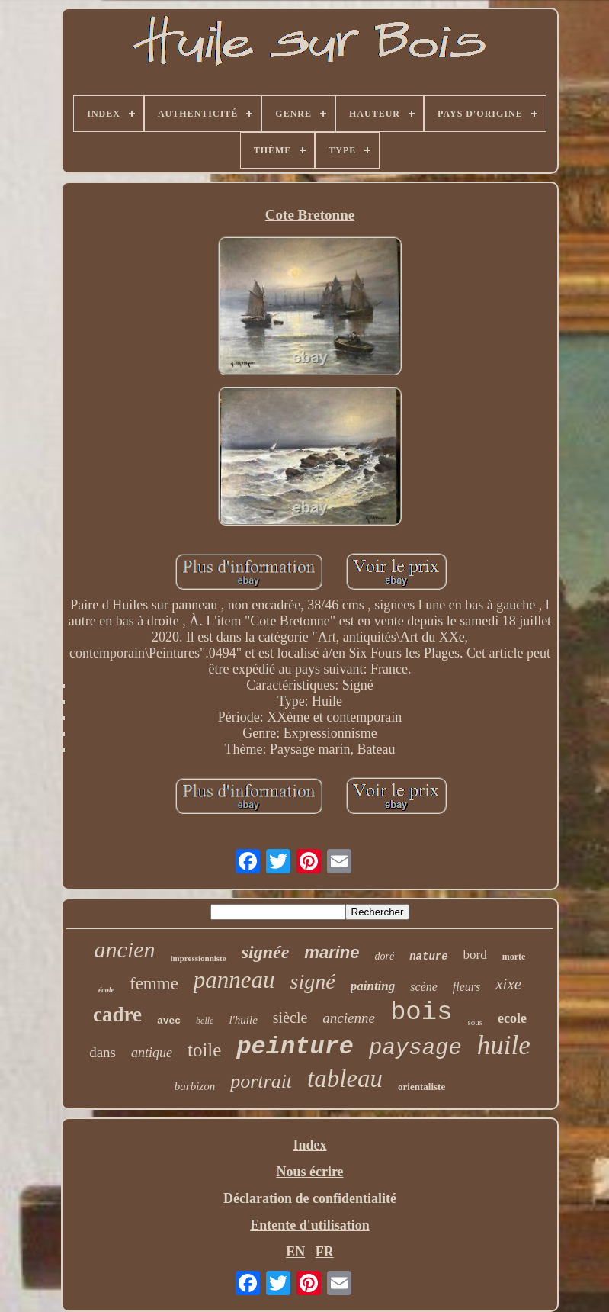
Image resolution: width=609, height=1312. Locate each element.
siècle (290, 1017)
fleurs (466, 986)
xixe (508, 984)
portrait (261, 1081)
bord (475, 954)
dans (102, 1052)
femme (154, 983)
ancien (125, 949)
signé (312, 981)
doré (385, 956)
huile (503, 1045)
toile (204, 1050)
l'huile (243, 1020)
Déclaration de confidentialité (309, 1198)
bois (421, 1012)
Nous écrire (309, 1171)
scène (424, 986)
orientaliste (421, 1086)
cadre (117, 1014)
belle (204, 1020)
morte (514, 956)
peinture (295, 1047)
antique (151, 1052)
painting (373, 986)
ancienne (348, 1018)
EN (295, 1251)
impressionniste (198, 958)
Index (309, 1145)
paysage (415, 1048)
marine (331, 952)
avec (169, 1021)
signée (266, 952)
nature (428, 956)
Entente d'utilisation (310, 1225)
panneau (234, 979)
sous (475, 1022)
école (106, 990)
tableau (345, 1078)
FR (325, 1251)
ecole (512, 1018)
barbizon (195, 1086)
